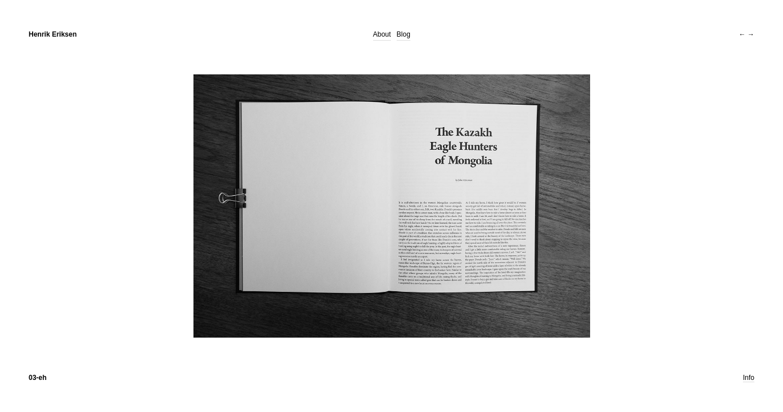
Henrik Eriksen (53, 34)
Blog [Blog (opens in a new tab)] (403, 34)
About (382, 34)
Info (748, 378)
